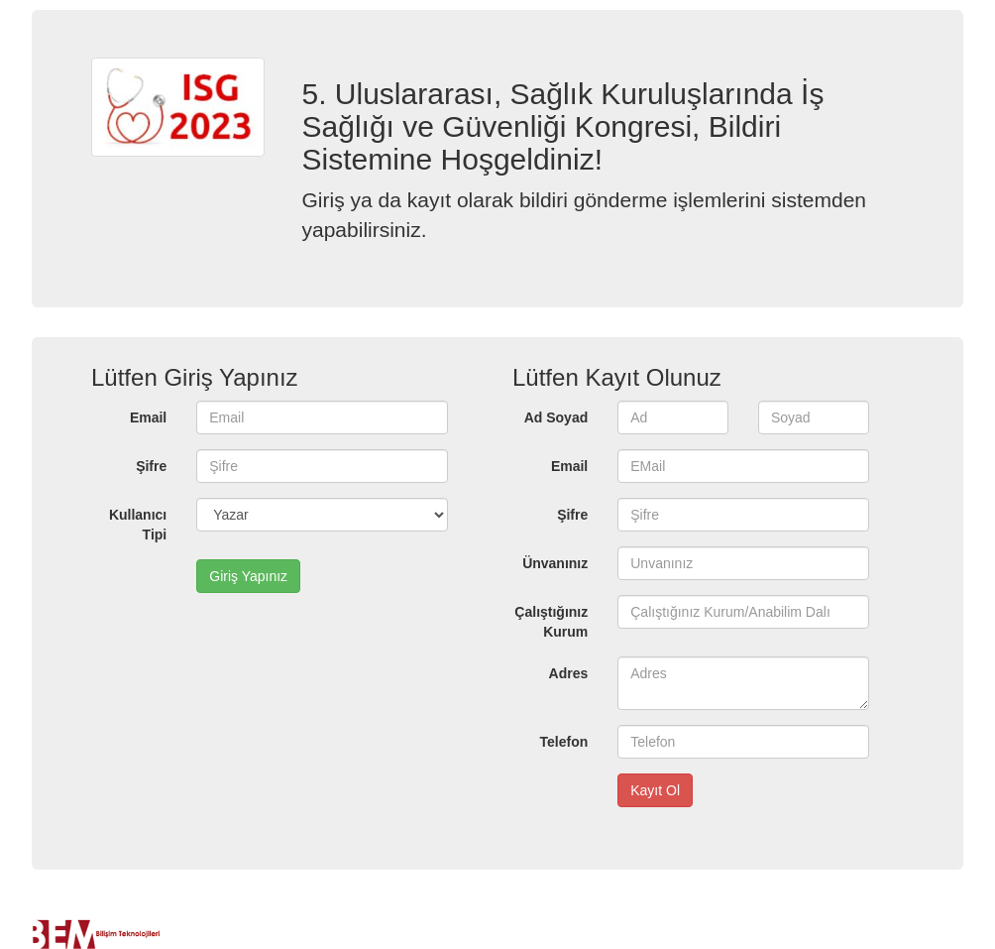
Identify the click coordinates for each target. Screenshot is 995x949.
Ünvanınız (555, 563)
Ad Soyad (556, 417)
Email (148, 417)
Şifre (151, 466)
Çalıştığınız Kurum (551, 622)
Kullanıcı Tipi (137, 524)
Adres (569, 673)
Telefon (564, 742)
